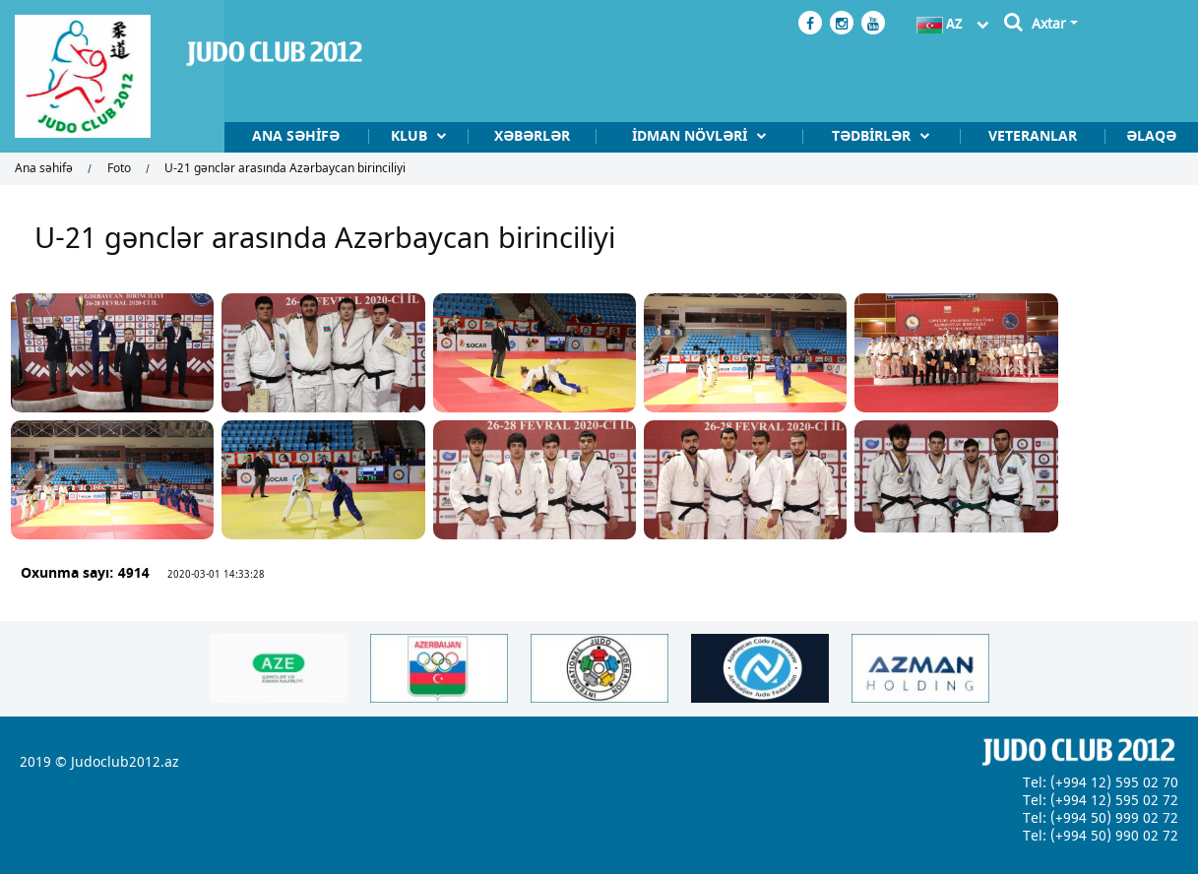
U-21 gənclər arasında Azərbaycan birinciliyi (285, 168)
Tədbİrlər (854, 137)
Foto (119, 168)
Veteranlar (1021, 137)
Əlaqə (1148, 137)
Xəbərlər (492, 137)
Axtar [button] (1049, 24)
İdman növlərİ (662, 137)
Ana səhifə (241, 137)
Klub (364, 137)
